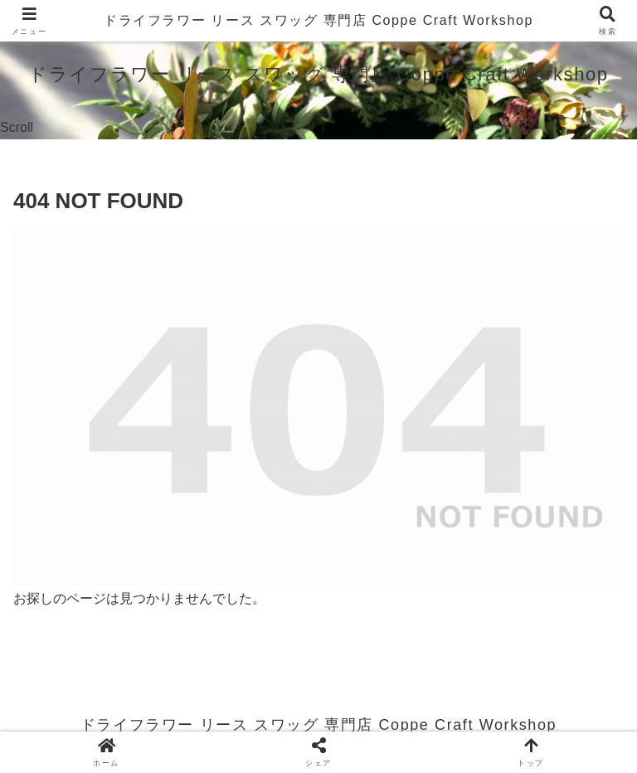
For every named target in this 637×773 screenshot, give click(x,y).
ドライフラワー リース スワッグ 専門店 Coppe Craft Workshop (318, 20)
